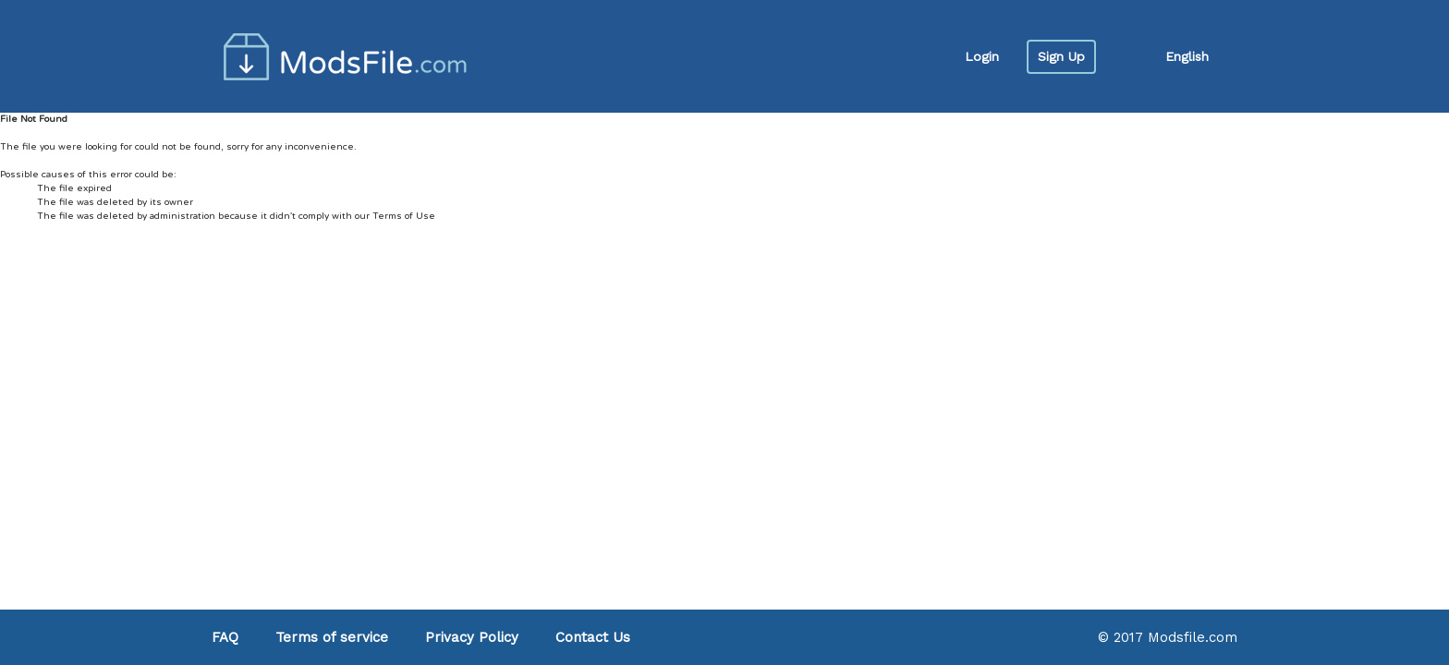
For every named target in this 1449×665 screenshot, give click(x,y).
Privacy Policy (471, 637)
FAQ (225, 637)
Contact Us (592, 637)
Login (982, 56)
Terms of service (331, 637)
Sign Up (1061, 56)
